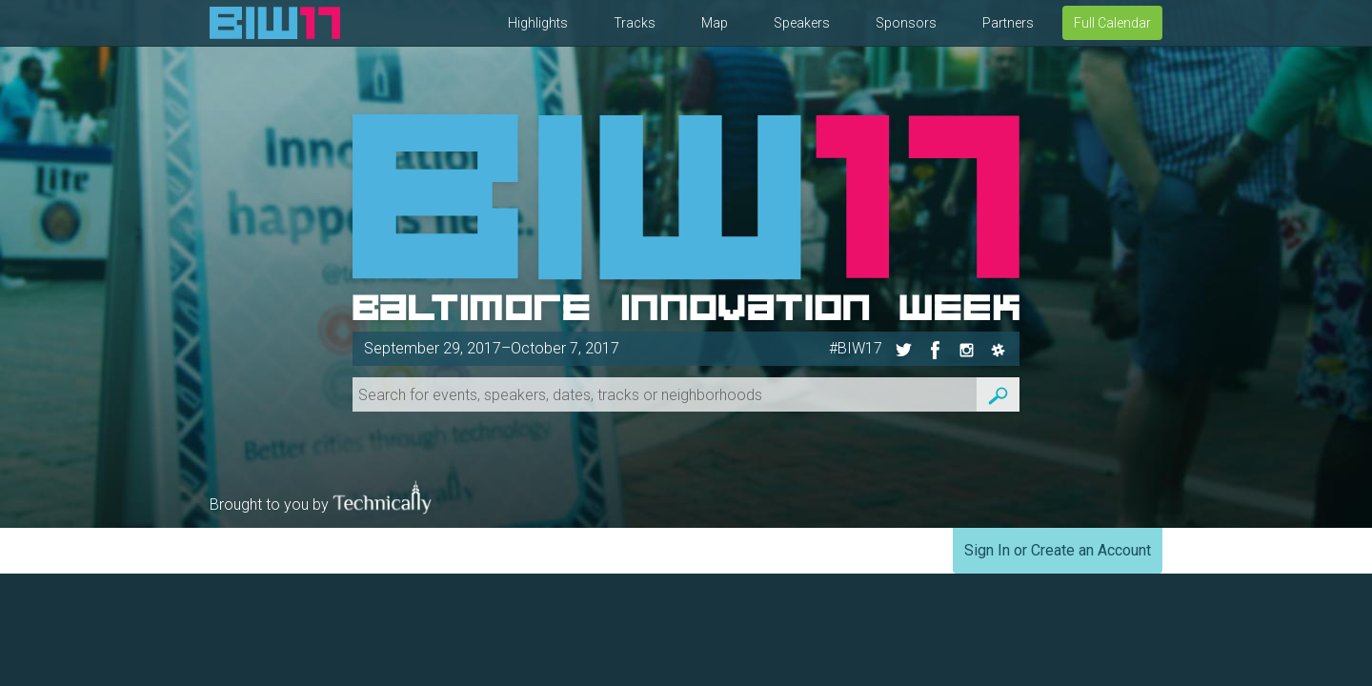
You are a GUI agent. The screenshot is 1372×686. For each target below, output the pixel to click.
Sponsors (906, 22)
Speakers (802, 22)
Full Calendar (1112, 22)
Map (714, 22)
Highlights (538, 22)
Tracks (635, 22)
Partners (1008, 22)
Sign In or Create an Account (1057, 550)
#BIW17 (855, 348)
